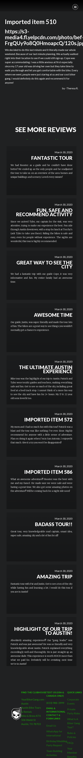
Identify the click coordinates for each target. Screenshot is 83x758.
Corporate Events (73, 701)
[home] (2, 4)
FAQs (70, 742)
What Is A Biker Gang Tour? (73, 723)
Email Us (51, 725)
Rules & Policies (71, 735)
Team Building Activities (54, 753)
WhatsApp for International (54, 733)
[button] (75, 7)
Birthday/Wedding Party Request (56, 743)
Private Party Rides (73, 711)
